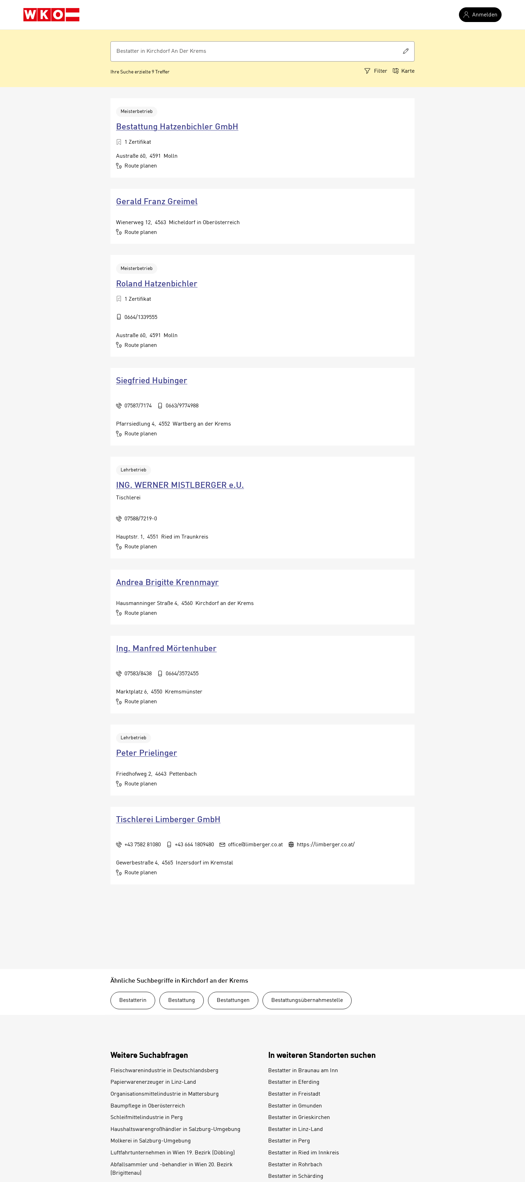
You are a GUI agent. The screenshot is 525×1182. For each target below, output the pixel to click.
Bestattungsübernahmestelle (307, 1000)
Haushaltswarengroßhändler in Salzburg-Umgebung (175, 1129)
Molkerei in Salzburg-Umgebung (150, 1141)
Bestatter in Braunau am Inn (303, 1071)
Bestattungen (233, 1000)
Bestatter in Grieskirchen (299, 1117)
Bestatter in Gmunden (295, 1106)
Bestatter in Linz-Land (295, 1129)
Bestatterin (132, 1000)
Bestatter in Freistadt (294, 1094)
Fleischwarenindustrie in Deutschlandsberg (164, 1071)
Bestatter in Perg (289, 1141)
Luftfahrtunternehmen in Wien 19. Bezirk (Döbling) (172, 1153)
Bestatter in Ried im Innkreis (303, 1153)
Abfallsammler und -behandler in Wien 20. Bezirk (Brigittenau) (171, 1169)
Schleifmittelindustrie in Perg (146, 1117)
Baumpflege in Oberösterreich (147, 1106)
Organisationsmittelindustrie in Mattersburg (164, 1094)
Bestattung (181, 1000)
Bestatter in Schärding (295, 1176)
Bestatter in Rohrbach (295, 1165)
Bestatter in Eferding (293, 1082)
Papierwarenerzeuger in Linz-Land (153, 1082)
